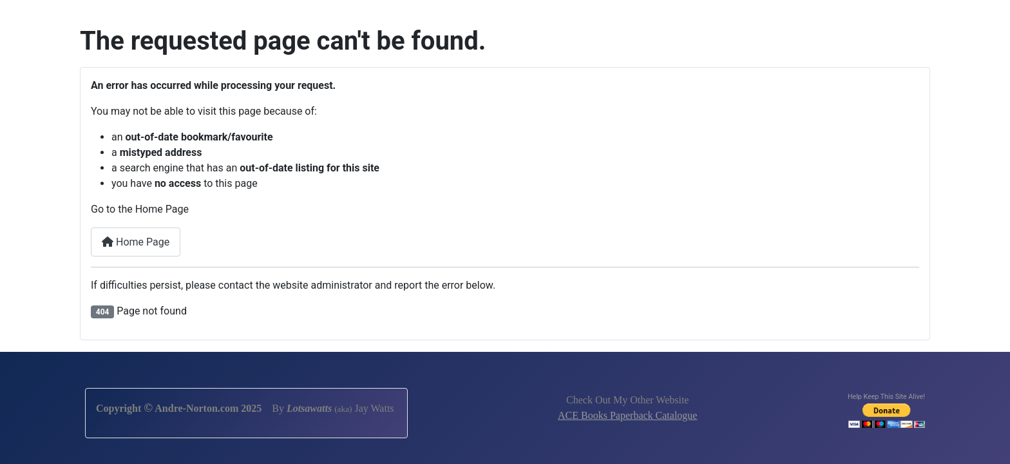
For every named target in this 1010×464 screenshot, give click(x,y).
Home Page (135, 242)
